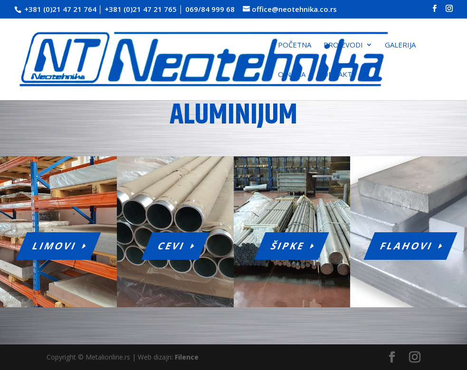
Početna (294, 45)
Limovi (54, 245)
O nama (291, 75)
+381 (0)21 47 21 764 (60, 9)
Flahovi (407, 245)
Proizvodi (343, 45)
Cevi (171, 245)
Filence (187, 356)
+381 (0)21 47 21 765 (141, 9)
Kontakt (335, 75)
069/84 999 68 (210, 9)
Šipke (288, 245)
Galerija (400, 45)
